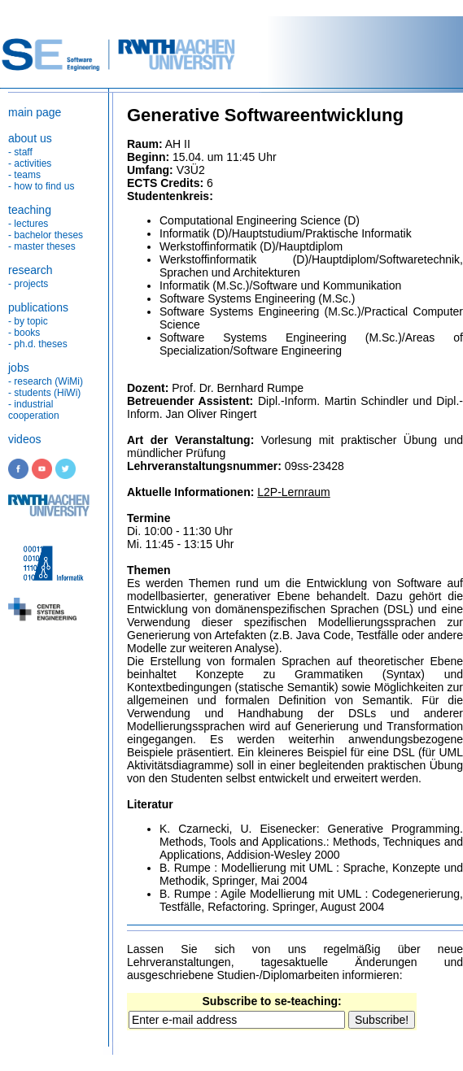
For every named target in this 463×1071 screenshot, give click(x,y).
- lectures (28, 223)
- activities (29, 163)
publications (38, 307)
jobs (18, 367)
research (30, 269)
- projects (28, 284)
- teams (24, 175)
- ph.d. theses (38, 344)
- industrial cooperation (33, 409)
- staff (20, 152)
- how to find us (41, 186)
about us (30, 138)
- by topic (28, 321)
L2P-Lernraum (293, 491)
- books (24, 332)
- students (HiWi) (44, 392)
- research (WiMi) (45, 381)
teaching (29, 209)
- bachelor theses (45, 235)
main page (34, 112)
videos (24, 439)
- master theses (42, 246)
